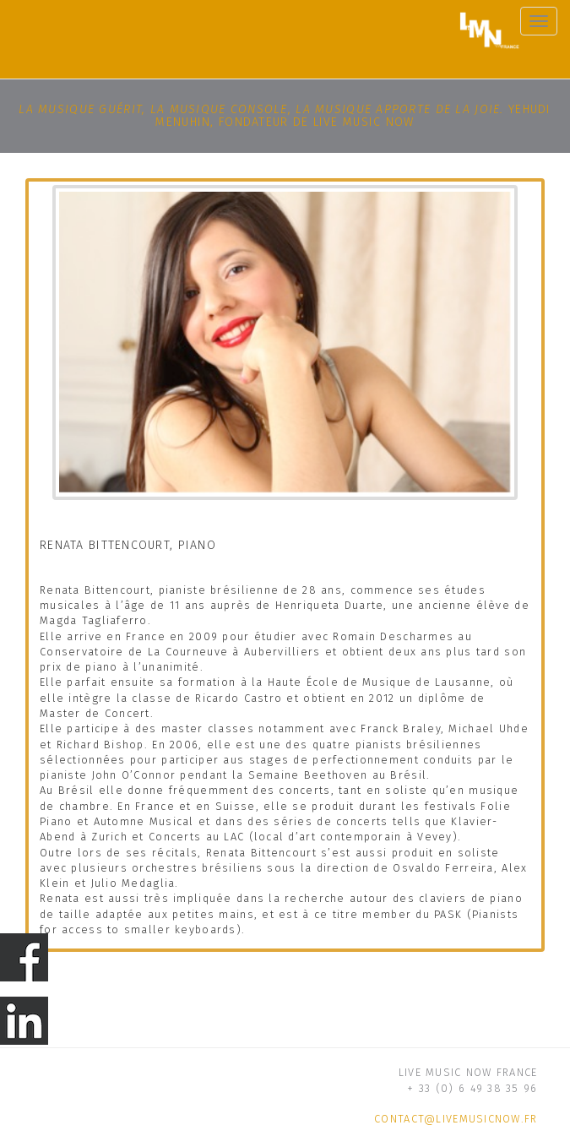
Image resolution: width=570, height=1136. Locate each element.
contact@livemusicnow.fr (455, 1118)
